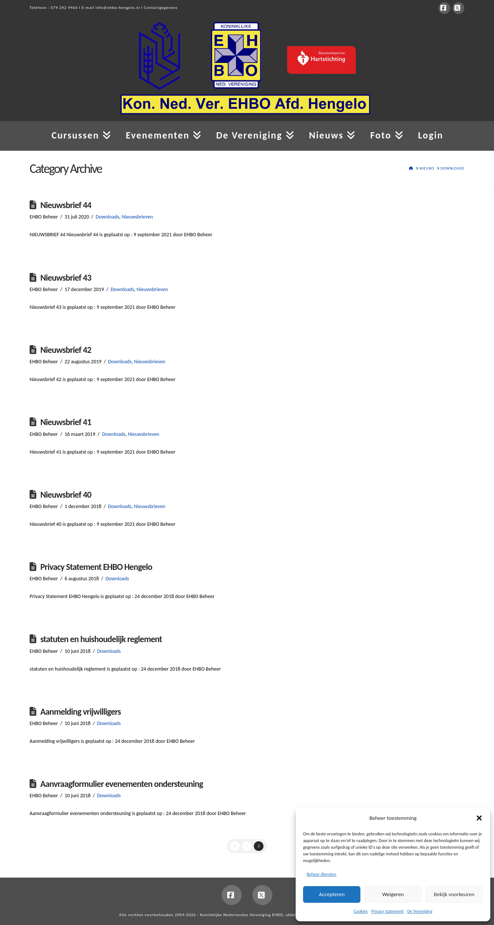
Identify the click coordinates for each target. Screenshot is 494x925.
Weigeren (393, 894)
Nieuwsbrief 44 (65, 205)
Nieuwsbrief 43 (65, 277)
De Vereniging (420, 911)
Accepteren (332, 894)
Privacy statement (388, 911)
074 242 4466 (64, 7)
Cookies (361, 911)
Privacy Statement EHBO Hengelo (96, 566)
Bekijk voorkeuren (454, 894)
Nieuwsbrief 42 (65, 349)
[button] (479, 818)
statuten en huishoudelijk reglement (101, 639)
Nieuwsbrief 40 (65, 494)
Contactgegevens (161, 7)
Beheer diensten (321, 874)
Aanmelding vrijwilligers (80, 711)
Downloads (107, 217)
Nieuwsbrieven (137, 217)
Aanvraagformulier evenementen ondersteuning (121, 783)
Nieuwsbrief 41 (65, 422)
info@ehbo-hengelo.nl (117, 7)
